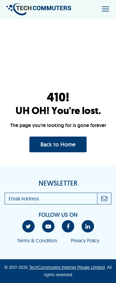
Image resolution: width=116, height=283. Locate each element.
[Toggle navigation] (105, 9)
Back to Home (58, 144)
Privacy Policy (85, 240)
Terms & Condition (37, 240)
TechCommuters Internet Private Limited (67, 267)
